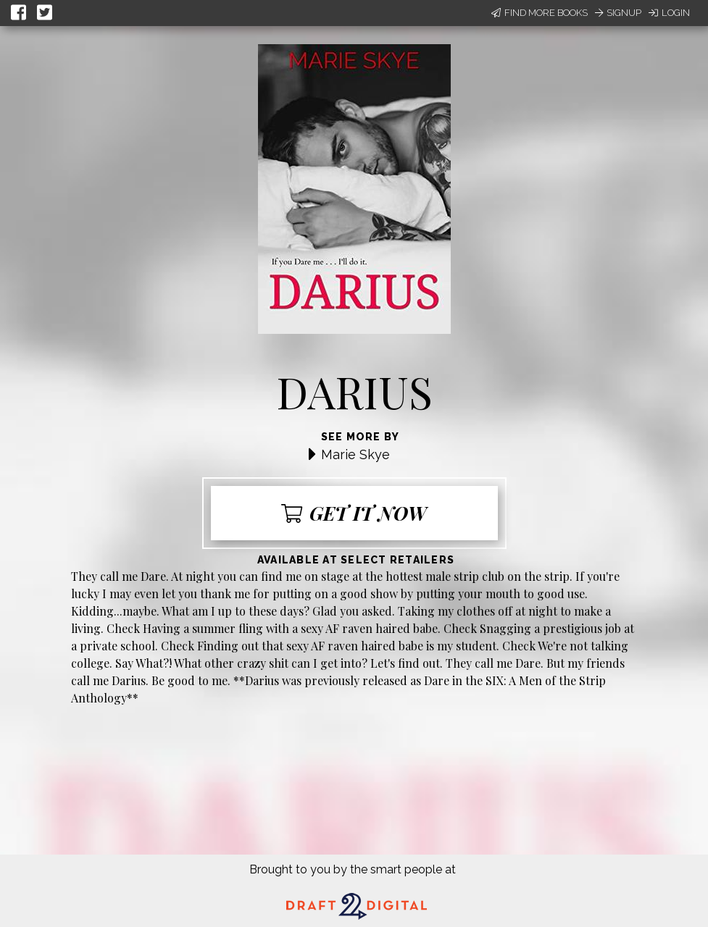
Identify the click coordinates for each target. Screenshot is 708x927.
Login (669, 12)
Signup (618, 12)
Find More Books (539, 12)
